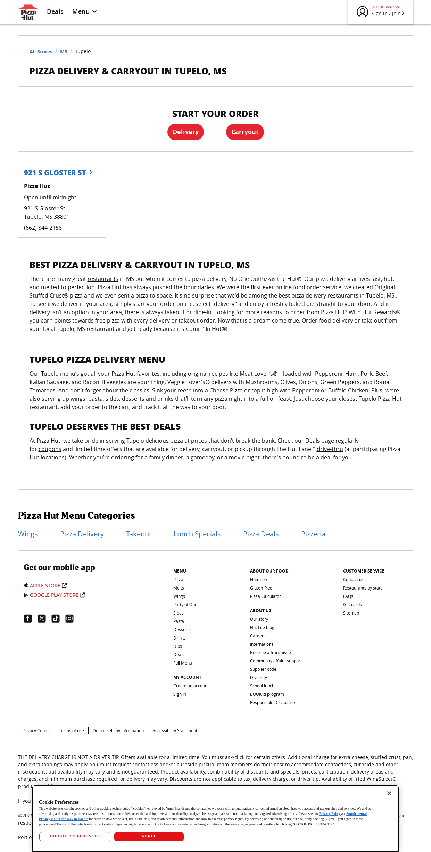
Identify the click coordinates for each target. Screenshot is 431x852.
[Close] (389, 793)
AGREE (149, 836)
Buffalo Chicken (348, 390)
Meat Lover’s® (258, 373)
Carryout (245, 131)
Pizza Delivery (82, 533)
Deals (55, 11)
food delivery (336, 320)
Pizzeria (313, 533)
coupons (50, 449)
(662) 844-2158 (43, 228)
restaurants (103, 279)
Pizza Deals (261, 533)
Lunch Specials (197, 533)
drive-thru (330, 449)
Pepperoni (306, 390)
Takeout (138, 533)
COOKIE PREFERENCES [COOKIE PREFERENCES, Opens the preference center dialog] (75, 836)
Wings (28, 533)
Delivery (186, 131)
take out (372, 320)
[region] (215, 818)
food (299, 287)
